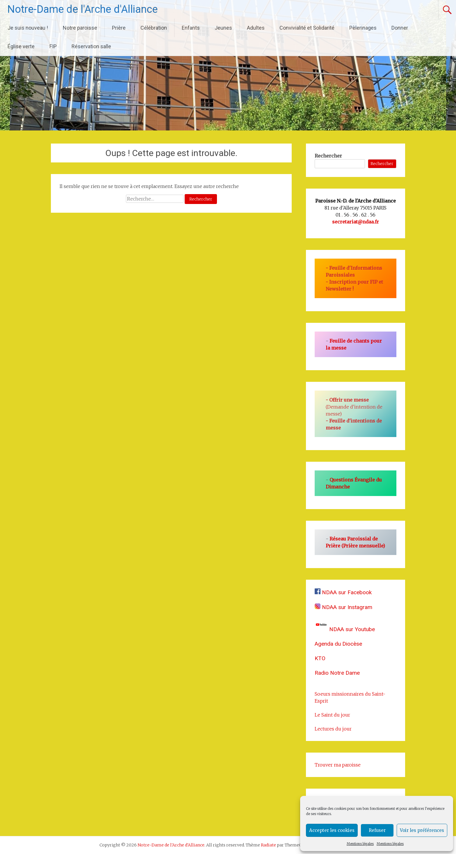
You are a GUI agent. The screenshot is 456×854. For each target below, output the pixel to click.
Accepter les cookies (332, 830)
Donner (399, 28)
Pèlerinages (363, 28)
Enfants (191, 28)
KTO (320, 658)
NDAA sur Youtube (345, 629)
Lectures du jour (333, 729)
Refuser (377, 830)
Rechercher (328, 156)
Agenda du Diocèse (338, 643)
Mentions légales (360, 844)
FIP (53, 46)
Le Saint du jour (332, 715)
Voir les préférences (422, 830)
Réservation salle (91, 46)
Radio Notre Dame (337, 672)
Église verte (21, 46)
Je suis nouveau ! (28, 28)
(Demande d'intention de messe (354, 407)
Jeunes (223, 28)
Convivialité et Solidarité (306, 28)
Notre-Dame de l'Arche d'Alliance (82, 9)
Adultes (256, 28)
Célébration (153, 28)
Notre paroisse (80, 28)
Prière (119, 28)
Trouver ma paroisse (338, 765)
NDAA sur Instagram (343, 607)
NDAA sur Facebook (343, 592)
